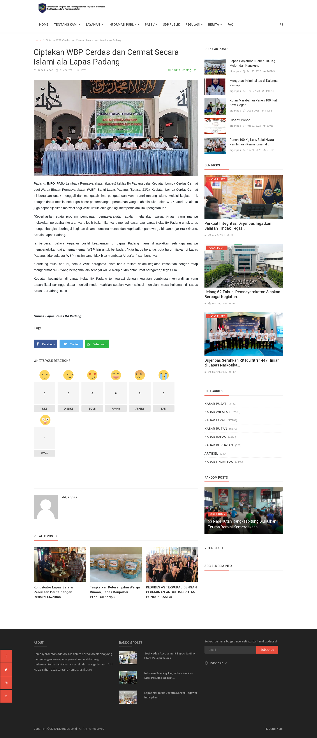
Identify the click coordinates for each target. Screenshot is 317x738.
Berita (215, 24)
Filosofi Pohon (240, 120)
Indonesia (216, 663)
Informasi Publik (124, 24)
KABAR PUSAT (215, 403)
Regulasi (194, 24)
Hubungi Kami (274, 729)
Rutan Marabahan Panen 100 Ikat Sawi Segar (253, 102)
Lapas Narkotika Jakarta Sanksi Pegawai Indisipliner (170, 695)
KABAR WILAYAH (217, 412)
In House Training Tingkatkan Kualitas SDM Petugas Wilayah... (168, 675)
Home (43, 24)
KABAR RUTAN (215, 428)
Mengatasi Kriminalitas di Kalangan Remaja (254, 83)
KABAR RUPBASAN (218, 445)
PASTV (151, 24)
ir (205, 235)
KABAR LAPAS (44, 70)
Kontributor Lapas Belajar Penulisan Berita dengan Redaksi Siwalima (54, 592)
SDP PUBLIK (171, 24)
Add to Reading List (182, 70)
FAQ (230, 24)
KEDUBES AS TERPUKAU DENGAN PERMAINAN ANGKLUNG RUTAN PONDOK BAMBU (171, 592)
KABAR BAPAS (215, 436)
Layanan (94, 24)
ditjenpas (69, 497)
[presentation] (267, 495)
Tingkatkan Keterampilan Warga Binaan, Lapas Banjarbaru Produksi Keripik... (115, 592)
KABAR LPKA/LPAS (218, 461)
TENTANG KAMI (67, 24)
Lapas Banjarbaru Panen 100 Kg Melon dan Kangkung (252, 63)
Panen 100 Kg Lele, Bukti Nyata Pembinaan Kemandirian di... (252, 142)
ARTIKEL (211, 453)
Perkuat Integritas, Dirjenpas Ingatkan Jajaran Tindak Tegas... (237, 225)
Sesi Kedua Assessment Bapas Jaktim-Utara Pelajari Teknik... (169, 656)
